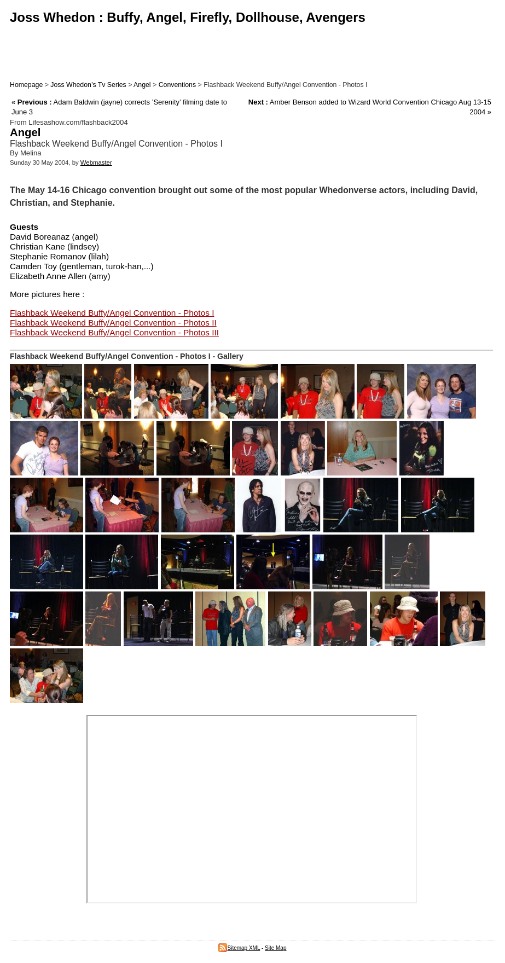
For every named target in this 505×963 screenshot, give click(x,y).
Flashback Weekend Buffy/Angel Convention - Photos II (113, 322)
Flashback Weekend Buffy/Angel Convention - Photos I (112, 312)
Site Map (275, 948)
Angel (142, 85)
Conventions (177, 85)
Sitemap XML (239, 948)
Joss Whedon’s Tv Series (88, 85)
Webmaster (96, 162)
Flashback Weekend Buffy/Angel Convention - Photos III (114, 332)
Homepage (26, 85)
